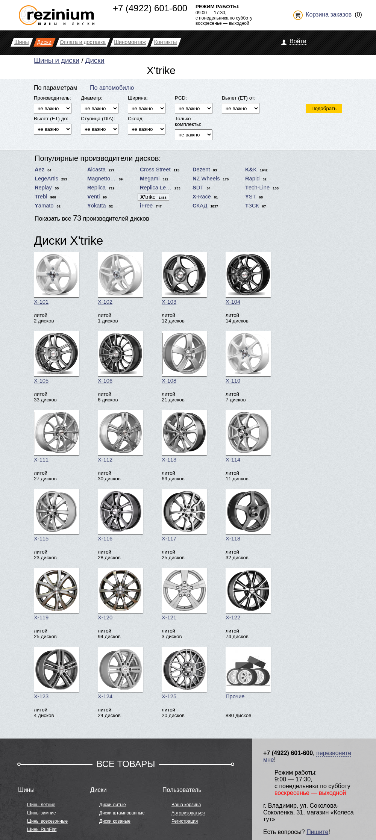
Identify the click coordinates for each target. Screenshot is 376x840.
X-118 (248, 515)
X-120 (120, 594)
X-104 (248, 278)
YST (250, 197)
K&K (251, 169)
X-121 (184, 594)
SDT (198, 188)
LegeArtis (46, 179)
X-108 (184, 357)
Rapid (252, 179)
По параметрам (55, 88)
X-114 (248, 436)
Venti (93, 197)
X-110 (248, 357)
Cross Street (155, 169)
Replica (96, 188)
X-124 (120, 673)
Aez (39, 169)
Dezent (201, 169)
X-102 (120, 278)
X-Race (202, 197)
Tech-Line (257, 188)
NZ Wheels (206, 179)
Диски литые (112, 804)
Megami (149, 179)
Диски (95, 60)
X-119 (56, 594)
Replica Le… (155, 188)
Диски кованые (114, 821)
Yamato (44, 206)
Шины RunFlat (41, 829)
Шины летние (41, 804)
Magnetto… (101, 179)
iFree (146, 206)
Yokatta (96, 206)
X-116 (120, 515)
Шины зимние (41, 813)
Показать (92, 218)
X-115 (56, 515)
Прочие (248, 673)
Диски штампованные (122, 813)
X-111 (56, 436)
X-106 (120, 357)
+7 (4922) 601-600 (150, 8)
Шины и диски (56, 60)
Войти (298, 41)
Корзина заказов (329, 14)
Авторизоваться (188, 813)
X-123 (56, 673)
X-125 (184, 673)
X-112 (120, 436)
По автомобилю (112, 88)
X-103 (184, 278)
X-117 (184, 515)
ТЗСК (252, 206)
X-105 (56, 357)
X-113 (184, 436)
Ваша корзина (186, 804)
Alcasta (96, 169)
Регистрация (184, 821)
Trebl (41, 197)
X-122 (248, 594)
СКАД (200, 206)
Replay (43, 188)
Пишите (317, 832)
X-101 (56, 278)
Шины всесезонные (47, 821)
